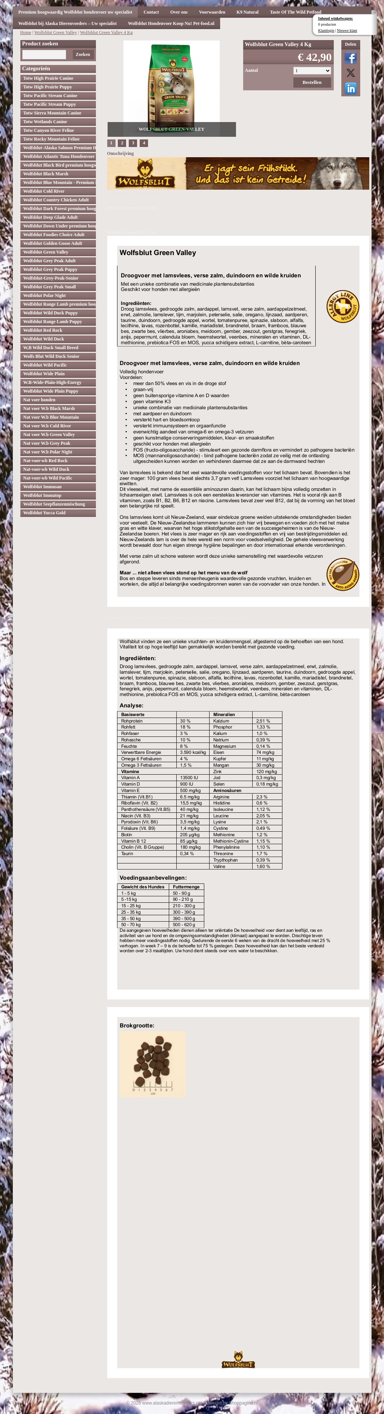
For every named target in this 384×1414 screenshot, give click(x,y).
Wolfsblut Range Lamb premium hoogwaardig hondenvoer (59, 304)
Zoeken (83, 54)
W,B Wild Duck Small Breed (51, 347)
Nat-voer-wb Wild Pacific (47, 478)
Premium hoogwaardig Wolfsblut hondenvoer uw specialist (76, 12)
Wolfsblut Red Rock (42, 330)
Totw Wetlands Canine (45, 121)
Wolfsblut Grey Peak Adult (49, 260)
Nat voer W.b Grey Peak (47, 443)
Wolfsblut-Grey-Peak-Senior (51, 278)
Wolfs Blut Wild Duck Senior (51, 356)
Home (25, 32)
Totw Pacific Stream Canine (50, 95)
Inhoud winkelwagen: (335, 18)
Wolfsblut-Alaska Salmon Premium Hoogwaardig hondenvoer (59, 147)
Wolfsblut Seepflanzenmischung (54, 504)
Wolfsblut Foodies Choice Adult (54, 234)
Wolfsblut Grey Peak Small (49, 286)
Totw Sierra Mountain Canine (52, 113)
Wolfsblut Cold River (44, 191)
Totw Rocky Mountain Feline (51, 139)
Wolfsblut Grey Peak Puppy (50, 269)
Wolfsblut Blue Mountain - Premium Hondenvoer (59, 182)
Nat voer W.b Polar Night (47, 452)
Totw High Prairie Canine (48, 78)
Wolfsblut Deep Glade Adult (50, 217)
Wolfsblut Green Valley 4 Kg (106, 32)
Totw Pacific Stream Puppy (49, 104)
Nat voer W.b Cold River (47, 426)
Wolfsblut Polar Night (44, 295)
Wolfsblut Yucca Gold (44, 512)
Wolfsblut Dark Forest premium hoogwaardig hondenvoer (59, 208)
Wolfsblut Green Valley (55, 32)
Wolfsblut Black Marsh (45, 173)
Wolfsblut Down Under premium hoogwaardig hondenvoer (59, 226)
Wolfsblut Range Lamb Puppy (52, 321)
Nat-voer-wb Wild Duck (46, 469)
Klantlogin (326, 30)
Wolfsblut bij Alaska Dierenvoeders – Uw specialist (68, 23)
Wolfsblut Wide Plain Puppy (51, 391)
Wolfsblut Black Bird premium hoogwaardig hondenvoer (59, 165)
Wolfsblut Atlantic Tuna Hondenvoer (59, 156)
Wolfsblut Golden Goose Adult (52, 243)
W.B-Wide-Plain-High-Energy (52, 382)
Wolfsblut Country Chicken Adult (56, 200)
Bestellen (312, 82)
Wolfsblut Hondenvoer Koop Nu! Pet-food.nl (171, 23)
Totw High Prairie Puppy (47, 87)
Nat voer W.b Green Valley (49, 434)
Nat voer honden (39, 399)
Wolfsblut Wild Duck (43, 339)
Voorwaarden (212, 12)
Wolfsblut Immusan (42, 486)
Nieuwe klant (347, 30)
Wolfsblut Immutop (42, 495)
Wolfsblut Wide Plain (44, 373)
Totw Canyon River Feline (48, 130)
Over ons (179, 12)
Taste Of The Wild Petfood (295, 12)
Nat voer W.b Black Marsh (49, 408)
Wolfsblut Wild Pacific (45, 365)
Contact (151, 12)
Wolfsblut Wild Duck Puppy (50, 313)
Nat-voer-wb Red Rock (45, 460)
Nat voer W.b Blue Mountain (51, 417)
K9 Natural (248, 12)
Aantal (251, 70)
